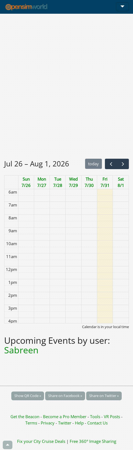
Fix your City (29, 441)
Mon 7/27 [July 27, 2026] (41, 182)
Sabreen (21, 350)
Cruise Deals (53, 441)
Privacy (48, 423)
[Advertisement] (66, 86)
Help (79, 423)
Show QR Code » (27, 395)
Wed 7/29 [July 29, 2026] (73, 182)
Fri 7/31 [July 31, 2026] (105, 182)
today (93, 163)
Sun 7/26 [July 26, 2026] (26, 182)
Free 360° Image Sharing (93, 441)
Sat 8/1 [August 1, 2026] (121, 182)
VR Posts (112, 416)
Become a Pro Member (65, 416)
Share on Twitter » (104, 395)
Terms (31, 423)
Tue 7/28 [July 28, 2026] (57, 182)
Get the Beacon (24, 416)
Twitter (64, 423)
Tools (95, 416)
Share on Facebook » (65, 395)
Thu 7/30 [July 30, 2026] (89, 182)
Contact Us (97, 423)
